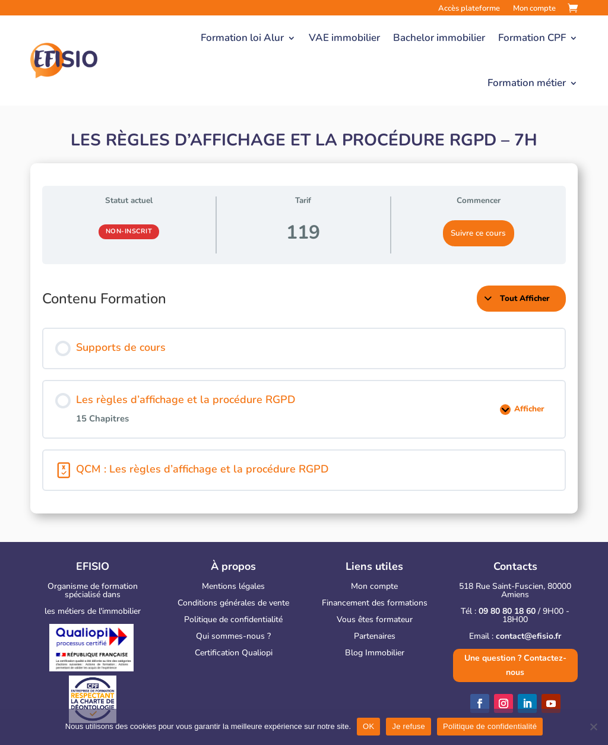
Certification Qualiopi (234, 652)
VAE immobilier (344, 38)
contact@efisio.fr (528, 636)
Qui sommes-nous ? (233, 636)
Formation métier (526, 83)
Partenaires (374, 636)
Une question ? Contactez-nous (515, 665)
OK (368, 726)
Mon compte (374, 586)
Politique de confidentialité (233, 619)
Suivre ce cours (478, 233)
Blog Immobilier (374, 652)
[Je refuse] (593, 727)
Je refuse (408, 726)
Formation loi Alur (242, 38)
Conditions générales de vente (233, 602)
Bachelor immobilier (439, 38)
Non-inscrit (129, 231)
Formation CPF (532, 38)
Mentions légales (233, 586)
